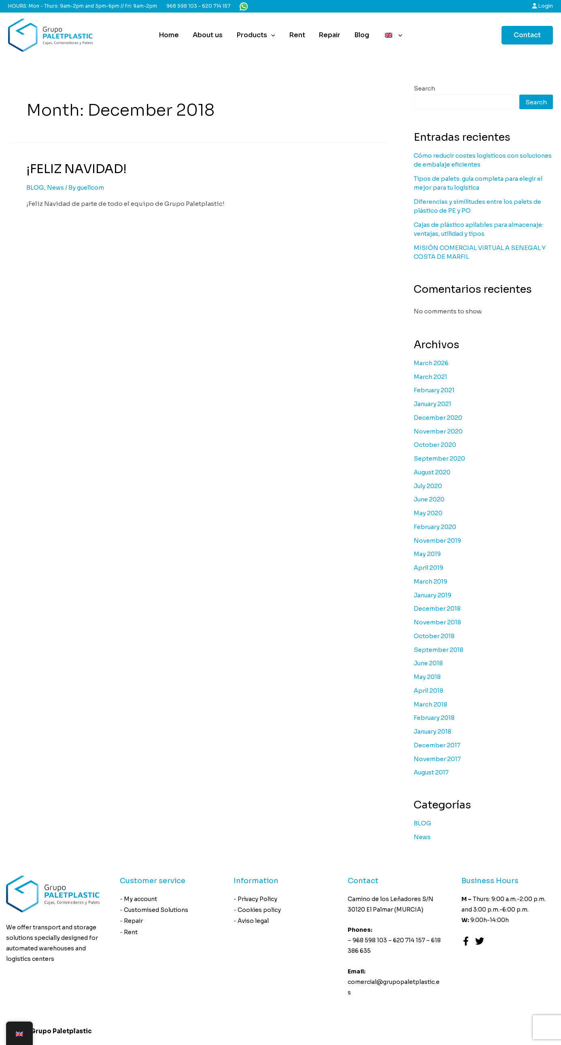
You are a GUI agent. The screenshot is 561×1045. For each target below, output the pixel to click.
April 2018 (429, 690)
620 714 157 (216, 6)
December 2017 (437, 745)
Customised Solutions (156, 910)
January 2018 (434, 731)
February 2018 (435, 717)
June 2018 (429, 663)
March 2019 (431, 581)
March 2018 (431, 704)
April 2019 (429, 567)
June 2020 (430, 499)
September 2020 (440, 458)
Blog (360, 35)
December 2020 (438, 417)
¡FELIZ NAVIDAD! (76, 169)
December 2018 (437, 608)
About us (209, 35)
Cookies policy (259, 910)
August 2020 (433, 472)
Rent (297, 35)
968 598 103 (181, 6)
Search (424, 88)
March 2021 (431, 377)
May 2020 (428, 513)
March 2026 (432, 363)
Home (171, 35)
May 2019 (428, 554)
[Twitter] (479, 941)
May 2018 (428, 677)
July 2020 (429, 486)
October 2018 (434, 636)
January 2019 (434, 595)
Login (542, 5)
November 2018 (438, 622)
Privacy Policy (258, 899)
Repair (329, 35)
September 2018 (439, 650)
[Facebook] (465, 941)
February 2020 (436, 527)
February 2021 (435, 390)
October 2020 (435, 444)
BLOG (35, 187)
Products (256, 35)
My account (140, 899)
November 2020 (438, 431)
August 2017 (432, 772)
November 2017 (437, 759)
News (55, 187)
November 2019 (438, 540)
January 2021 (433, 404)
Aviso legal (253, 922)
